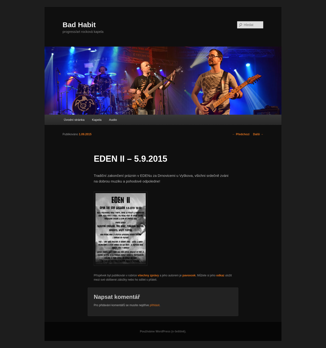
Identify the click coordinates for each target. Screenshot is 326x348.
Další (258, 134)
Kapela (96, 120)
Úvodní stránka (74, 120)
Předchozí (240, 134)
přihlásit (154, 305)
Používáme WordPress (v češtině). (163, 331)
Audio (113, 120)
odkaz (220, 275)
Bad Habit (79, 25)
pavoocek (188, 275)
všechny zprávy (148, 275)
